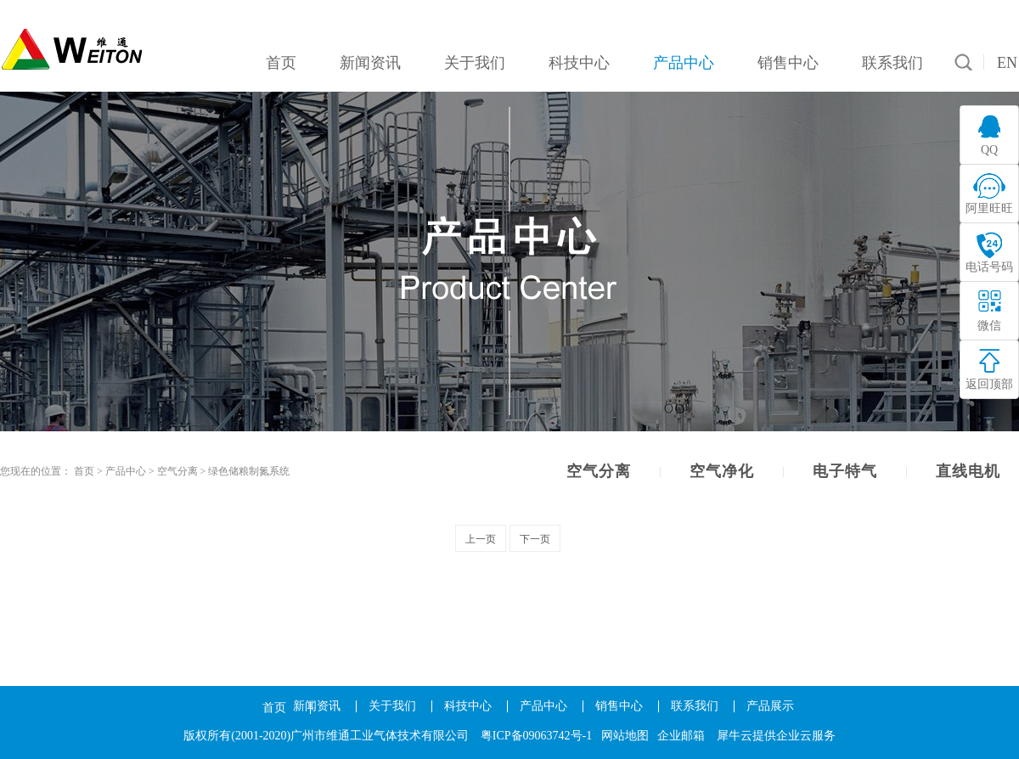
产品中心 (125, 471)
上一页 (480, 539)
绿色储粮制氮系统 (249, 471)
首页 (274, 707)
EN (1007, 62)
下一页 (535, 539)
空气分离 (177, 471)
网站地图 (625, 735)
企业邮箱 (681, 735)
